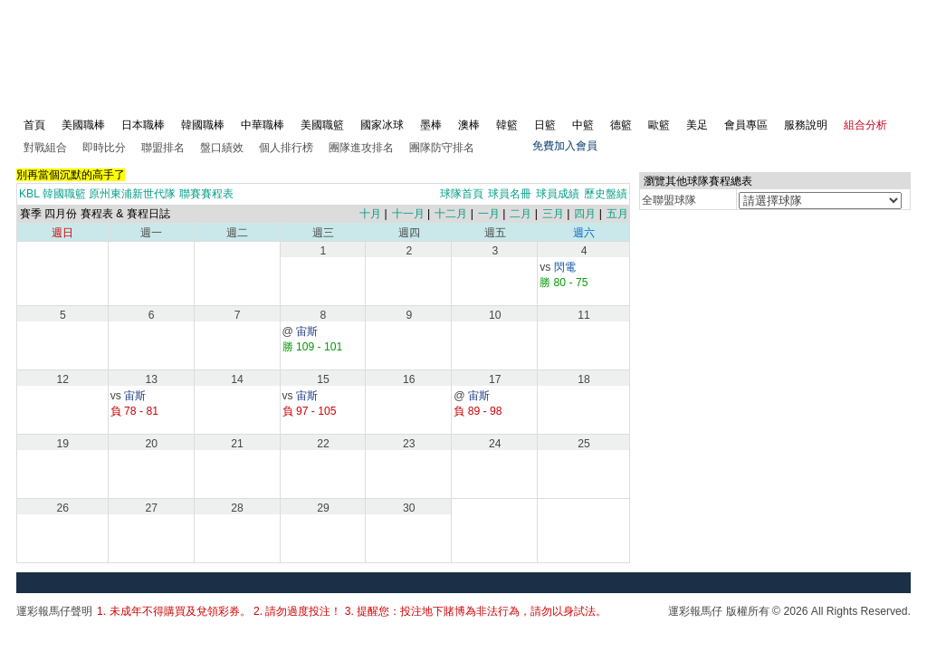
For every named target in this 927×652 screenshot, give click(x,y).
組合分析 (865, 125)
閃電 (565, 267)
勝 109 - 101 (312, 346)
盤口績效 (222, 147)
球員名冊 (509, 193)
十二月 (451, 213)
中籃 (583, 125)
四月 (585, 213)
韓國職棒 (203, 125)
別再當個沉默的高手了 (70, 174)
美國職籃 (322, 125)
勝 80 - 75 (564, 282)
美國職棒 (83, 125)
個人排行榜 (286, 147)
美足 (697, 125)
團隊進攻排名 (361, 147)
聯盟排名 (163, 147)
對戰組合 (45, 147)
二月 (520, 213)
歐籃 (659, 125)
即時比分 (104, 147)
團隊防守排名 (441, 147)
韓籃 (507, 125)
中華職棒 (262, 125)
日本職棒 (143, 125)
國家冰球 (382, 125)
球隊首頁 (461, 193)
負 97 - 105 (309, 411)
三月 (553, 213)
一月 (489, 213)
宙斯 (307, 331)
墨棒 (431, 125)
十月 (370, 213)
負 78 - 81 (134, 411)
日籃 (545, 125)
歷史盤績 (605, 193)
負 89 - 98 (478, 411)
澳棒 (469, 125)
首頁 (34, 125)
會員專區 (746, 125)
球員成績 (557, 193)
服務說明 (805, 125)
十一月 (408, 213)
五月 (617, 213)
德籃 (621, 125)
